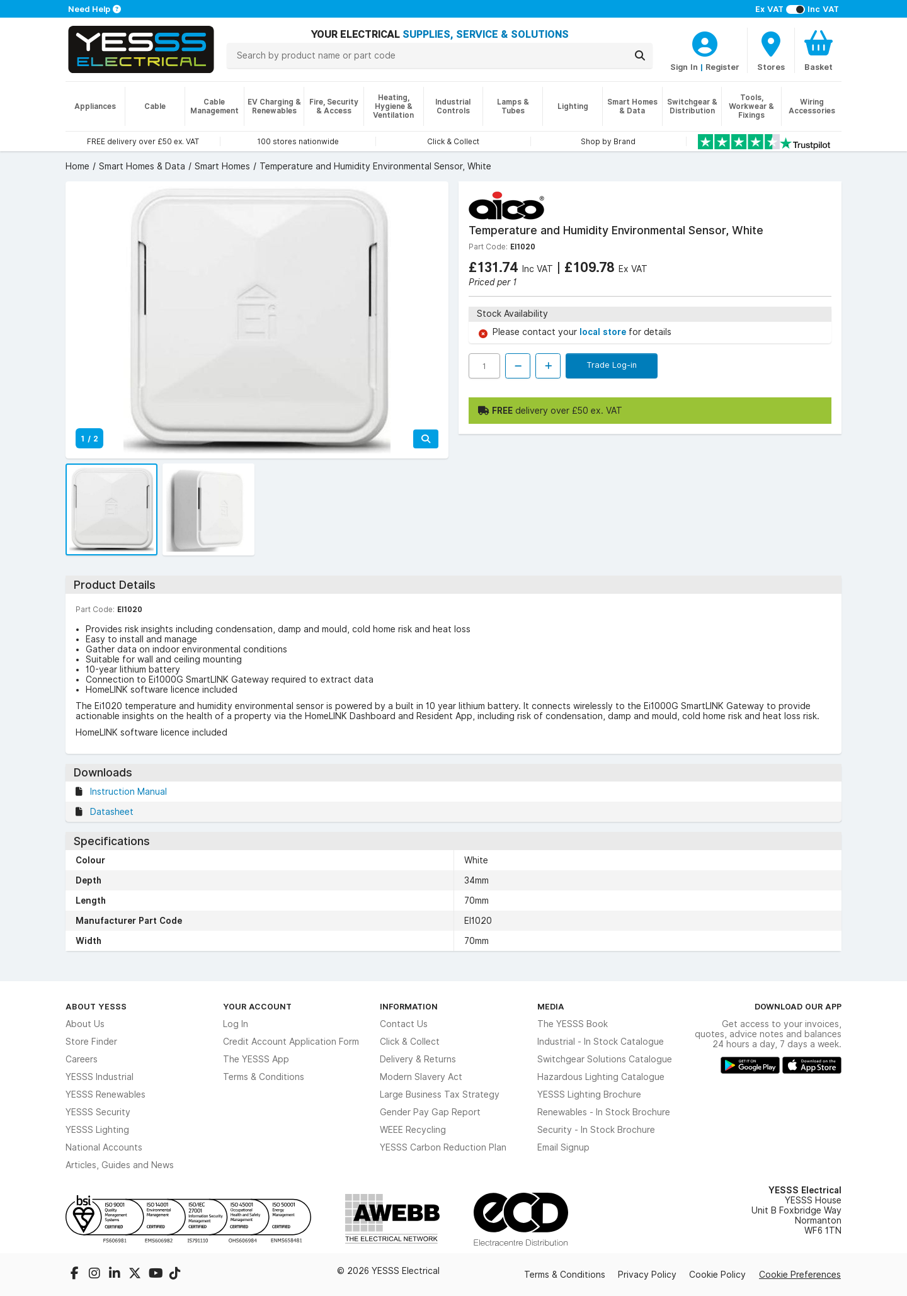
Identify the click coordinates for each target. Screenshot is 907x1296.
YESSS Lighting (97, 1130)
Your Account (257, 1006)
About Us (85, 1024)
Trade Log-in (611, 365)
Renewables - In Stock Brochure (603, 1112)
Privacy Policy (647, 1275)
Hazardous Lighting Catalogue (601, 1077)
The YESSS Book (572, 1024)
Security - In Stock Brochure (596, 1130)
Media (550, 1006)
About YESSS (96, 1006)
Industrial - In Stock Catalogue (600, 1042)
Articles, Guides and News (120, 1165)
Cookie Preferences (800, 1275)
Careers (82, 1059)
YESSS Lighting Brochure (589, 1094)
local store (604, 332)
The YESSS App (256, 1059)
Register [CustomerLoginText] (722, 67)
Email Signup (563, 1147)
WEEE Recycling (413, 1130)
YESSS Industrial (100, 1077)
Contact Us (404, 1024)
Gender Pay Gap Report (430, 1112)
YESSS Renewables (105, 1094)
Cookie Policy (717, 1275)
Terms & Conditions (263, 1077)
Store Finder (91, 1042)
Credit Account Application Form (291, 1042)
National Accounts (104, 1147)
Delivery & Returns (418, 1059)
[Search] (640, 55)
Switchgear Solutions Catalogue (604, 1059)
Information (409, 1006)
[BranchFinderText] (771, 50)
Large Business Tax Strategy (439, 1094)
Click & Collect (410, 1042)
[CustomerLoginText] (704, 42)
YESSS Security (98, 1112)
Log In (235, 1024)
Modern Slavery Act (421, 1077)
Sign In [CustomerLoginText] (684, 67)
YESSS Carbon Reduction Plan (443, 1147)
